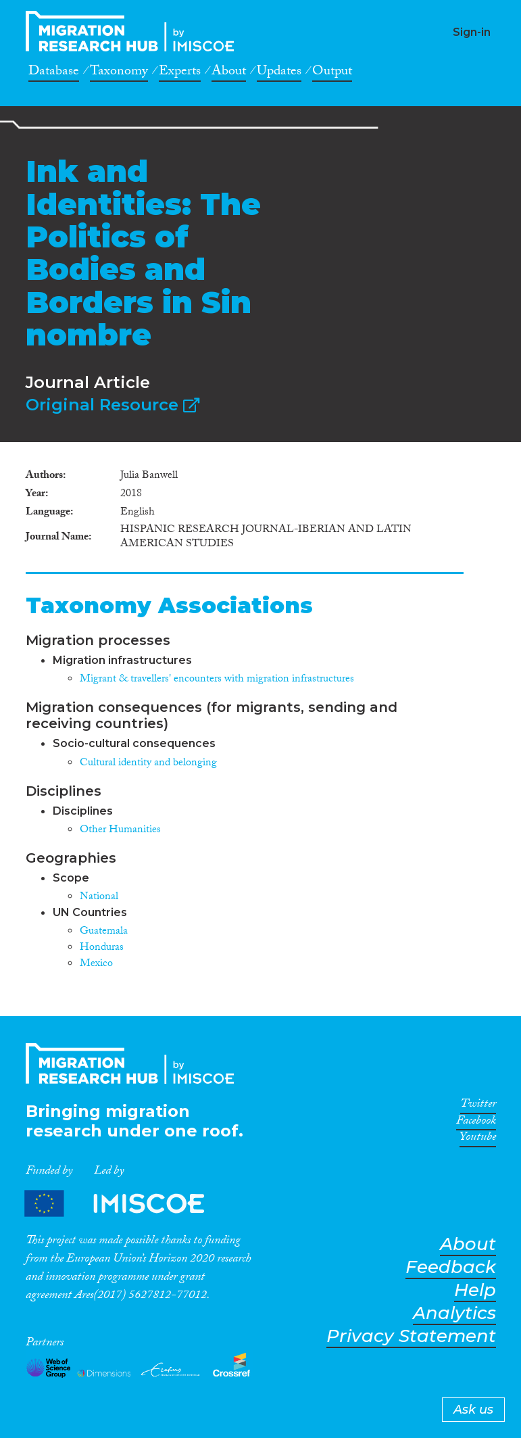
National (99, 897)
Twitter (478, 1106)
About (229, 73)
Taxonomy (119, 73)
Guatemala (104, 932)
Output (332, 73)
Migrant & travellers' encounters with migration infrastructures (217, 680)
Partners (125, 1203)
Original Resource (112, 404)
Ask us (473, 1409)
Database (53, 73)
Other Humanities (120, 830)
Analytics (454, 1313)
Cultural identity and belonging (148, 763)
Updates (279, 73)
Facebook (476, 1123)
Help (475, 1290)
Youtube (478, 1139)
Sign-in (472, 32)
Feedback (450, 1267)
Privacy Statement (411, 1336)
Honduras (102, 948)
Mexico (96, 964)
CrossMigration (134, 31)
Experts (180, 73)
